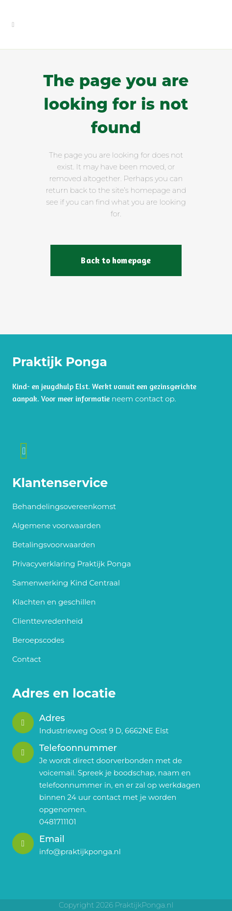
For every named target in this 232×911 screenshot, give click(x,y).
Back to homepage (116, 260)
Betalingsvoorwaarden (53, 544)
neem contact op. (144, 398)
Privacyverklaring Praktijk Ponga (71, 563)
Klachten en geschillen (54, 602)
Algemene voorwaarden (56, 525)
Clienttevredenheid (47, 621)
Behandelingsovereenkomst (64, 506)
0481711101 (57, 821)
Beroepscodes (38, 640)
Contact (26, 659)
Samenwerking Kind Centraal (66, 582)
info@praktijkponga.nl (80, 851)
